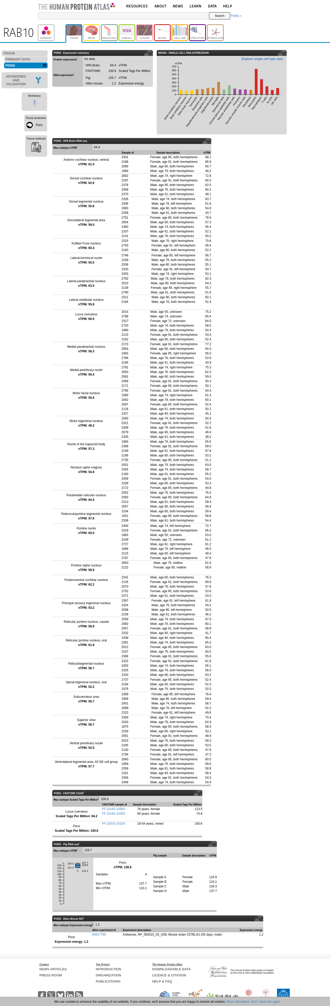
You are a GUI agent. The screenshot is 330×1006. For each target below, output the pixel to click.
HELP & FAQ (162, 981)
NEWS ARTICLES (53, 969)
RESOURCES (137, 6)
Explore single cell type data (262, 59)
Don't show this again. (266, 1001)
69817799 (98, 934)
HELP (227, 6)
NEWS (178, 6)
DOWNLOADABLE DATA (171, 969)
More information (238, 1001)
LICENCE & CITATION (169, 975)
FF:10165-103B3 (113, 809)
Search (220, 16)
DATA (212, 6)
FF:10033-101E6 (113, 823)
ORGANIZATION (108, 975)
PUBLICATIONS (108, 981)
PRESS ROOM (50, 975)
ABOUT (160, 6)
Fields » (236, 16)
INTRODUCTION (108, 969)
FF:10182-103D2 (113, 813)
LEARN (195, 6)
